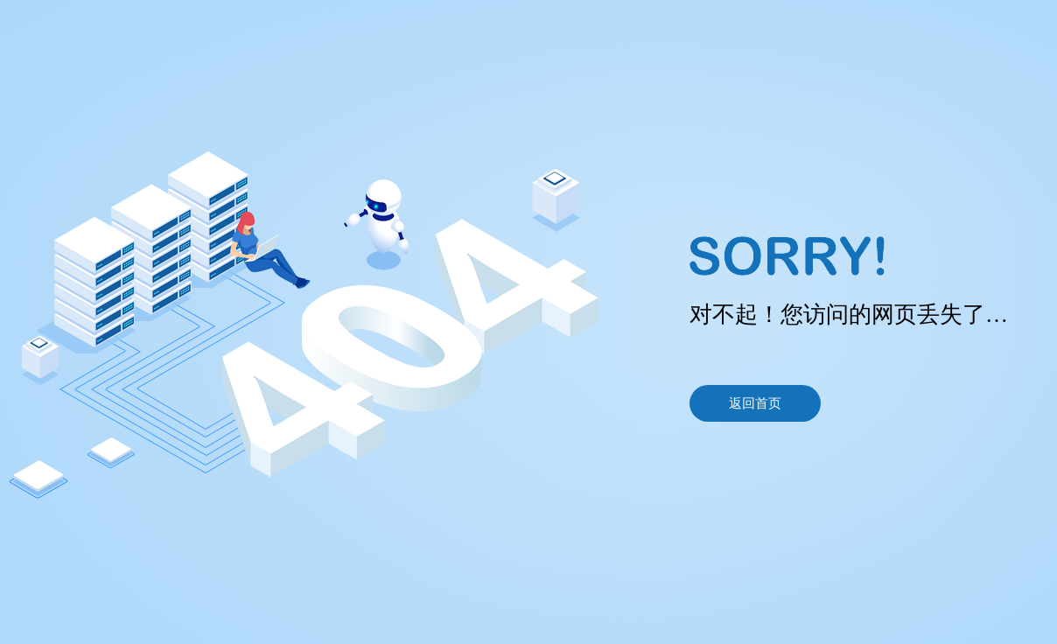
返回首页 (755, 403)
